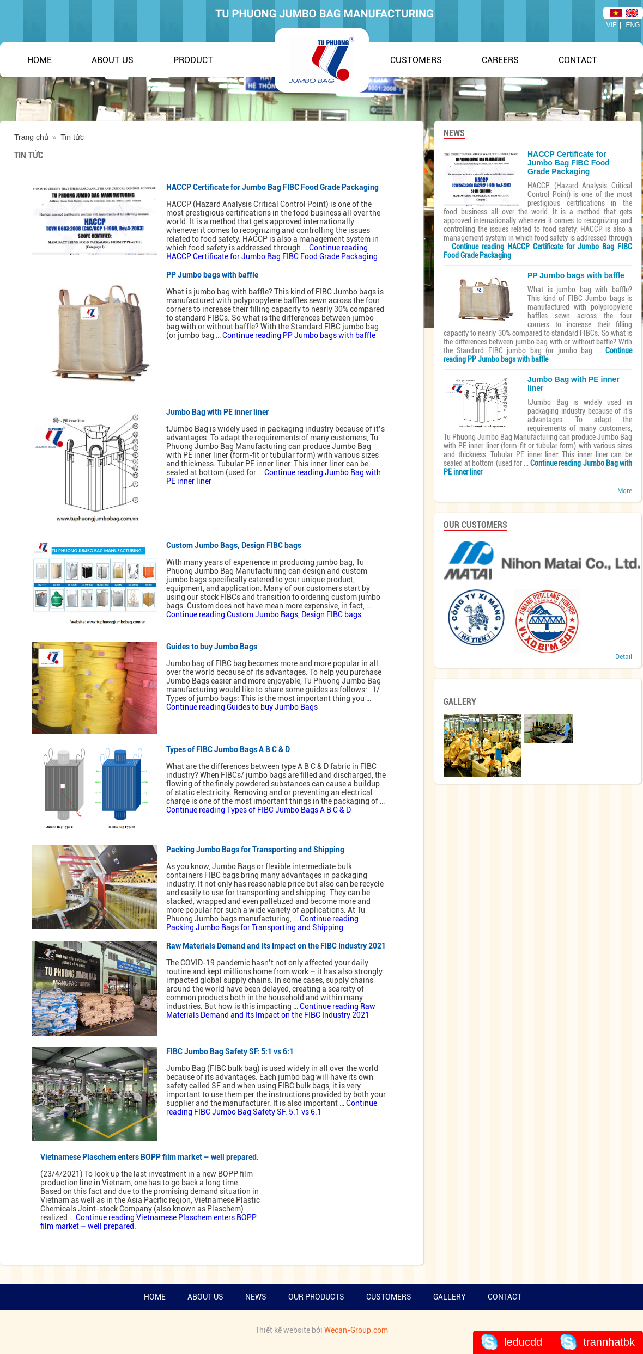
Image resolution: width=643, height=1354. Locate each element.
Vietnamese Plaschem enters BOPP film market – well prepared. (149, 1157)
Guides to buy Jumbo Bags (211, 646)
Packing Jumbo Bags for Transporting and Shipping (255, 849)
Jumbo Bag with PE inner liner (217, 412)
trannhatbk (609, 1342)
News (255, 1297)
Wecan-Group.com (356, 1330)
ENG (633, 25)
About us (205, 1297)
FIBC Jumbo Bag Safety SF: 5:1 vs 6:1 (230, 1051)
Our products (316, 1297)
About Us (113, 60)
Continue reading (272, 252)
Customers (416, 60)
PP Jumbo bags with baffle (212, 274)
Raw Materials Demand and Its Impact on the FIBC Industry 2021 (276, 945)
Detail (623, 657)
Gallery (449, 1297)
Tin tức (28, 155)
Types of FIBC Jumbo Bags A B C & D (228, 749)
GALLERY (460, 702)
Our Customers (475, 525)
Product (193, 60)
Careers (500, 60)
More (624, 491)
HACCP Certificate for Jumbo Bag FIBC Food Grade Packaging (272, 187)
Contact (578, 60)
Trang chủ (31, 137)
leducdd (523, 1342)
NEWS (454, 133)
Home (39, 60)
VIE (611, 25)
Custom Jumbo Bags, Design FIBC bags (233, 545)
